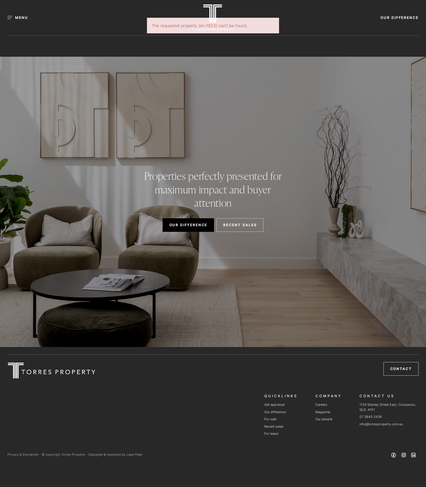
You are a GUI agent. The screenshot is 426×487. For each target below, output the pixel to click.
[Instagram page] (404, 456)
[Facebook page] (394, 456)
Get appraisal (274, 404)
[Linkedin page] (413, 456)
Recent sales (274, 426)
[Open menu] (21, 18)
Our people (323, 419)
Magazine (322, 412)
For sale (270, 419)
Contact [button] (401, 368)
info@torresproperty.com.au (381, 424)
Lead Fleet (134, 454)
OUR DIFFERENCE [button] (399, 17)
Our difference (275, 412)
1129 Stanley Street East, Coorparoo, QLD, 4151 (387, 407)
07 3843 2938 (370, 416)
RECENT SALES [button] (240, 224)
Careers (321, 404)
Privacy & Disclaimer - (24, 454)
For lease (271, 433)
